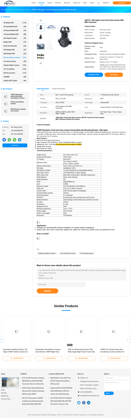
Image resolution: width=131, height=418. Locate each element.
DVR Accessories (15, 73)
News (3, 390)
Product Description (58, 89)
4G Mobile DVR (15, 23)
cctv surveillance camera (67, 253)
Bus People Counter (15, 38)
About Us (4, 387)
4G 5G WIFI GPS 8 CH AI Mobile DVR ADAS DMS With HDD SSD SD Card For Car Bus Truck (61, 401)
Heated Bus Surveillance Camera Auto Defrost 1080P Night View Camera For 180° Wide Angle (48, 351)
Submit (47, 291)
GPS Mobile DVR (15, 50)
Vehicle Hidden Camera (15, 65)
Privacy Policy (5, 399)
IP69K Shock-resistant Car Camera (18, 110)
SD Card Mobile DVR (15, 27)
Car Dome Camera (15, 61)
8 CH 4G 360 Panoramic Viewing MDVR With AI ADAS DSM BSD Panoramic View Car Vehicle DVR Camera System (33, 381)
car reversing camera (86, 253)
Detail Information (43, 89)
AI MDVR (15, 77)
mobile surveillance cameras (47, 253)
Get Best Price (93, 75)
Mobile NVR (15, 42)
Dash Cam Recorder (15, 46)
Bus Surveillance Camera (15, 57)
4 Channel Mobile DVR (15, 34)
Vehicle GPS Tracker (15, 81)
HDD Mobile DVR (15, 54)
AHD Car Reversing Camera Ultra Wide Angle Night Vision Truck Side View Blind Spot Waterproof (81, 351)
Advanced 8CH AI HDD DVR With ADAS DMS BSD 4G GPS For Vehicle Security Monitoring (61, 391)
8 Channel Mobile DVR (15, 30)
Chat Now (122, 3)
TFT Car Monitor (15, 69)
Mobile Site (5, 396)
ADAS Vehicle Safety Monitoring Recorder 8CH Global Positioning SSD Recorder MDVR (33, 391)
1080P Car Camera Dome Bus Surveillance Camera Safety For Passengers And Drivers (112, 351)
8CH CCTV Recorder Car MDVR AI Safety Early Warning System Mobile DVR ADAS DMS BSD (32, 401)
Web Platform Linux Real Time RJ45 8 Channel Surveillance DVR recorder (60, 381)
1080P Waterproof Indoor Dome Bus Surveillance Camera (17, 96)
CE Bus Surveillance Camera (17, 102)
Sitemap (4, 393)
